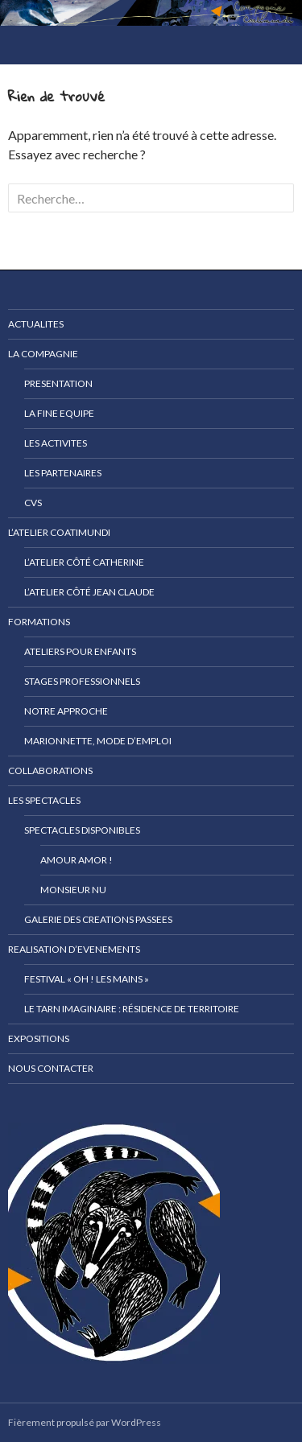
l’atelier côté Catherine (84, 562)
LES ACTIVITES (55, 443)
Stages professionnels (82, 681)
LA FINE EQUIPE (59, 413)
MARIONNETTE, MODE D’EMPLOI (98, 741)
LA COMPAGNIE (43, 354)
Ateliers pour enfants (80, 651)
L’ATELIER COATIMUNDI (59, 532)
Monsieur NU (73, 890)
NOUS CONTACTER (50, 1068)
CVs (33, 502)
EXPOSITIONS (38, 1038)
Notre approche (66, 711)
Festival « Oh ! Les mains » (86, 979)
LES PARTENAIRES (62, 473)
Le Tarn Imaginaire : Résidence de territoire (131, 1009)
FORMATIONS (39, 622)
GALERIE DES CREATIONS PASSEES (98, 919)
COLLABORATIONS (50, 770)
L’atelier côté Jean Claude (89, 592)
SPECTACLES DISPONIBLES (82, 830)
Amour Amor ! (76, 860)
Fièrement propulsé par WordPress (84, 1422)
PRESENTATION (58, 383)
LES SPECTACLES (44, 800)
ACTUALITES (36, 324)
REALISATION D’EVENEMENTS (74, 949)
